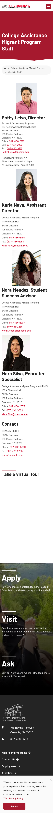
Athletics (9, 773)
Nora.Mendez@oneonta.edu (16, 330)
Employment (11, 766)
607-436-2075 (17, 406)
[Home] (5, 68)
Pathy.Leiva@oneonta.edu (15, 152)
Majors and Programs (16, 752)
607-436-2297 (17, 322)
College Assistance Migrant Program (28, 68)
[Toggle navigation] (48, 6)
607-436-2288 (15, 326)
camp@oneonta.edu (12, 455)
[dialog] (26, 794)
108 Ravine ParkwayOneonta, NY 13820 (22, 730)
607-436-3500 (19, 739)
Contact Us (10, 759)
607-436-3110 (16, 141)
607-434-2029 (14, 144)
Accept (14, 806)
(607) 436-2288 (15, 241)
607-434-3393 (15, 410)
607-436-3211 (14, 148)
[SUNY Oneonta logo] (16, 6)
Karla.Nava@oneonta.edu (15, 245)
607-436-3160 (17, 237)
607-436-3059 (18, 447)
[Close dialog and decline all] (51, 777)
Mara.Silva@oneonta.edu (15, 414)
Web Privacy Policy (13, 798)
